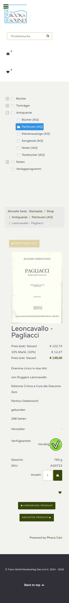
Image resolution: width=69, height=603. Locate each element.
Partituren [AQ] (29, 127)
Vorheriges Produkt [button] (37, 505)
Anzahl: (36, 475)
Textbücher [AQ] (30, 155)
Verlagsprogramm (25, 169)
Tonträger (20, 105)
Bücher (18, 98)
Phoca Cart (54, 538)
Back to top (34, 585)
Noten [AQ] (27, 148)
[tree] (34, 133)
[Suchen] (29, 36)
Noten (17, 162)
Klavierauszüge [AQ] (33, 134)
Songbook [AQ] (29, 141)
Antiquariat (21, 112)
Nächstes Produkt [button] (36, 517)
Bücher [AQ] (27, 119)
